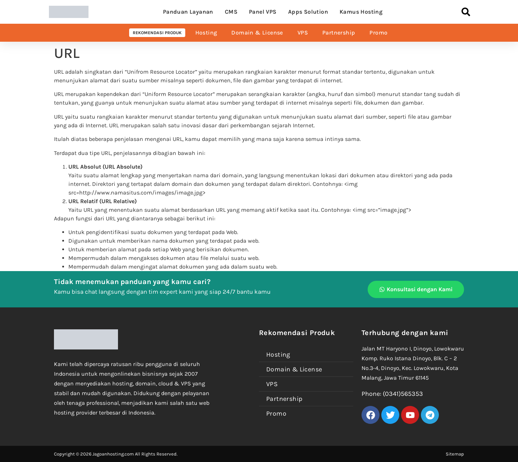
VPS (302, 32)
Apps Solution (308, 11)
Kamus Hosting (361, 11)
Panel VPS (263, 11)
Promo (378, 32)
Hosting (206, 32)
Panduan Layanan (188, 11)
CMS (231, 11)
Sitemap (455, 454)
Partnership (338, 32)
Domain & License (257, 32)
